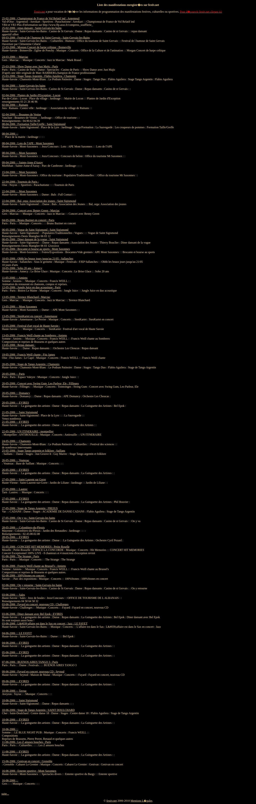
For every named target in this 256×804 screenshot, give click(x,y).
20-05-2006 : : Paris (13, 373)
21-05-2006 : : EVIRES (15, 421)
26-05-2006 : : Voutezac (15, 460)
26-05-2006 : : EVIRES (15, 469)
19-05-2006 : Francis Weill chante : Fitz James (28, 354)
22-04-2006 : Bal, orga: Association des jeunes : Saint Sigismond (39, 200)
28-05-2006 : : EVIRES (15, 537)
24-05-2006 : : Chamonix (16, 441)
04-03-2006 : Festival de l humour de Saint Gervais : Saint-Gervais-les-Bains (46, 37)
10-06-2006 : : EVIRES (15, 719)
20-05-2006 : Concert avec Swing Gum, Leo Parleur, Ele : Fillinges (40, 383)
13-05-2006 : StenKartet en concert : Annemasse (29, 316)
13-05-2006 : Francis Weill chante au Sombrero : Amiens (34, 335)
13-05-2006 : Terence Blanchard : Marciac (26, 296)
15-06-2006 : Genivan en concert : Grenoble (27, 761)
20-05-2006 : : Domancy (16, 393)
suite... (5, 793)
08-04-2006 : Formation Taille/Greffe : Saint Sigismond (33, 124)
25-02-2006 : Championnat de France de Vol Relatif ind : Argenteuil (40, 18)
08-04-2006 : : (10, 133)
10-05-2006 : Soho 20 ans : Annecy (22, 268)
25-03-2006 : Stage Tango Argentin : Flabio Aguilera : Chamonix (39, 76)
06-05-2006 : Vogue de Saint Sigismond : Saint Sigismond (35, 229)
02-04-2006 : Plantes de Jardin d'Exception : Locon (31, 95)
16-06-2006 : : (10, 780)
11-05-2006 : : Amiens (15, 277)
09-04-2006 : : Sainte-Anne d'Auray (22, 162)
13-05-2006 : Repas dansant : (18, 345)
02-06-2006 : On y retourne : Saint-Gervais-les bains (32, 585)
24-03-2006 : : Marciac (15, 56)
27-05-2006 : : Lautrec (15, 489)
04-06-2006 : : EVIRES (15, 642)
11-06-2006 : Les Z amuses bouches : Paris (26, 742)
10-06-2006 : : (10, 729)
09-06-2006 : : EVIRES (15, 681)
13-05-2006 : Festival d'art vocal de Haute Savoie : (31, 325)
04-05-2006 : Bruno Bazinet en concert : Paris (28, 220)
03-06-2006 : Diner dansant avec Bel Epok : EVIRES (32, 613)
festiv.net (111, 800)
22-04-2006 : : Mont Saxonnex (19, 191)
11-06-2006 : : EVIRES (15, 751)
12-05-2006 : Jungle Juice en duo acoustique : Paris (31, 287)
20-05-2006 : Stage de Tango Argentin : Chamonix (31, 364)
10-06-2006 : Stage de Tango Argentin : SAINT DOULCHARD (38, 710)
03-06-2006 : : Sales (13, 594)
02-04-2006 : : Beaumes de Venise (21, 114)
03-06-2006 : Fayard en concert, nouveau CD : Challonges (35, 604)
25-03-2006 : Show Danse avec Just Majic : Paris (30, 66)
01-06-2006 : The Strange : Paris (20, 556)
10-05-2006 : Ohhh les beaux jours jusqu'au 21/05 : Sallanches (37, 258)
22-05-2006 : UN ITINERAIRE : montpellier (28, 431)
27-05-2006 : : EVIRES (15, 498)
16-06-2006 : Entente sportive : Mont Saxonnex (29, 770)
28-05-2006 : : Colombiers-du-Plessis (23, 527)
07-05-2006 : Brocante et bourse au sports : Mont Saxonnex (36, 248)
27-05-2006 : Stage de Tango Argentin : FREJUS (30, 508)
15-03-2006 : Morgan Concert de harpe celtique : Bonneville (36, 47)
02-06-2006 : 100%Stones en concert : (24, 575)
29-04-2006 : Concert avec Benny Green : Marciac (31, 210)
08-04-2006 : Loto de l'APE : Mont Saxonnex (28, 143)
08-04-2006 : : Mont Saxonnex (19, 152)
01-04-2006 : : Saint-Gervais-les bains (23, 85)
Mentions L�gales (141, 800)
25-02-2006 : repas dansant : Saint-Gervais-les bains (32, 28)
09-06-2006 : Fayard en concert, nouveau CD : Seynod (33, 671)
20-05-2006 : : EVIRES (15, 402)
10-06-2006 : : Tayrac (14, 690)
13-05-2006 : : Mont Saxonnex (19, 306)
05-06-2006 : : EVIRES (15, 652)
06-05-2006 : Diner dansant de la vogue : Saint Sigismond (35, 239)
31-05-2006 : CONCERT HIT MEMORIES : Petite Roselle (36, 546)
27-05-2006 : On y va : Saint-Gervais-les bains (28, 517)
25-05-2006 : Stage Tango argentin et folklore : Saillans (33, 450)
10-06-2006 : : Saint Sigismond (20, 700)
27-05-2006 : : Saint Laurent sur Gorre (24, 479)
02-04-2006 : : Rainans (15, 104)
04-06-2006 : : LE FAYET (17, 633)
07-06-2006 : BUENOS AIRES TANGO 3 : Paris (30, 661)
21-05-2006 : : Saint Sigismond (20, 412)
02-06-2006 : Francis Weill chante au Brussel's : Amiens (34, 565)
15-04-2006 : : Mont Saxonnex (19, 172)
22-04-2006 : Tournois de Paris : (20, 181)
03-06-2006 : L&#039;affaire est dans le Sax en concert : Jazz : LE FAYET (44, 623)
